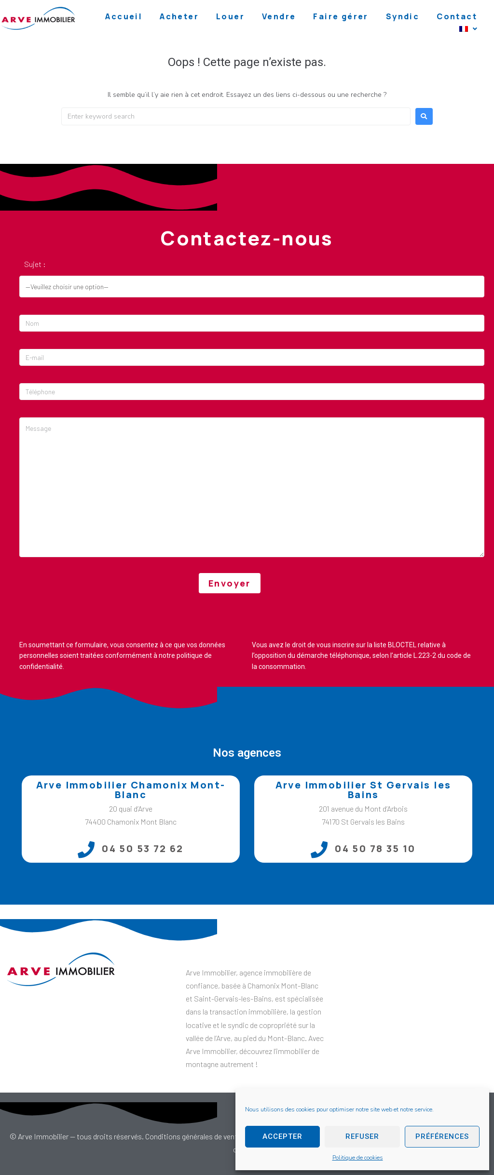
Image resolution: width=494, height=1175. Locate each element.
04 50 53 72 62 (143, 848)
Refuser (362, 1136)
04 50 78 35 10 (375, 848)
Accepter (282, 1136)
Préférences (442, 1136)
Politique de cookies (357, 1158)
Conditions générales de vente (193, 1136)
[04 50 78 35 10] (319, 849)
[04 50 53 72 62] (86, 849)
